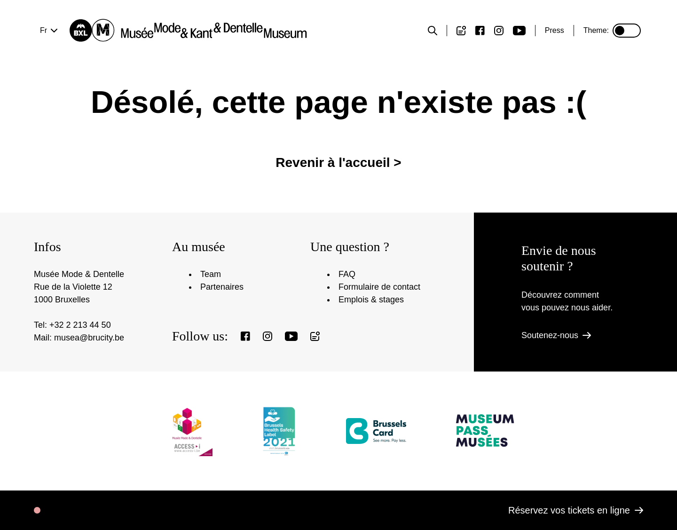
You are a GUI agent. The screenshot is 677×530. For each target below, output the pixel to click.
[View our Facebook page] (480, 30)
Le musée (338, 67)
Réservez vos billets (580, 67)
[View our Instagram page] (499, 30)
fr (43, 30)
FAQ (346, 274)
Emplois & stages (371, 299)
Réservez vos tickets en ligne (575, 510)
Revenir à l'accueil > (338, 177)
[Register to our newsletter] (461, 30)
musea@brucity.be (89, 337)
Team (210, 274)
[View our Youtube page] (519, 30)
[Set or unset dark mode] (627, 31)
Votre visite (96, 67)
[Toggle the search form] (432, 30)
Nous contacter (459, 67)
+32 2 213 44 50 (80, 325)
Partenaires (222, 287)
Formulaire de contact (379, 287)
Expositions (217, 67)
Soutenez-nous (556, 335)
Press (554, 30)
